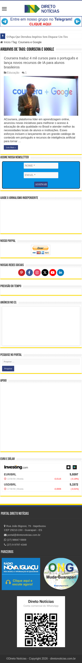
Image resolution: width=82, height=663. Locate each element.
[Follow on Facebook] (29, 272)
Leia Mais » (11, 147)
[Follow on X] (45, 272)
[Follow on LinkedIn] (60, 272)
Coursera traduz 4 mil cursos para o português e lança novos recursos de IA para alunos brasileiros (41, 62)
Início (5, 42)
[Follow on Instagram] (37, 272)
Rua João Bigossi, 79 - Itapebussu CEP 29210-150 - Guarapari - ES (25, 527)
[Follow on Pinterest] (21, 272)
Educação (13, 72)
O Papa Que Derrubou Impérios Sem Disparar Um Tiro (37, 36)
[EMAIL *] (41, 175)
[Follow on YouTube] (52, 272)
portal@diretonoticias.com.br (22, 534)
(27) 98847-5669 (15, 539)
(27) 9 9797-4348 (15, 544)
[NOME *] (41, 166)
